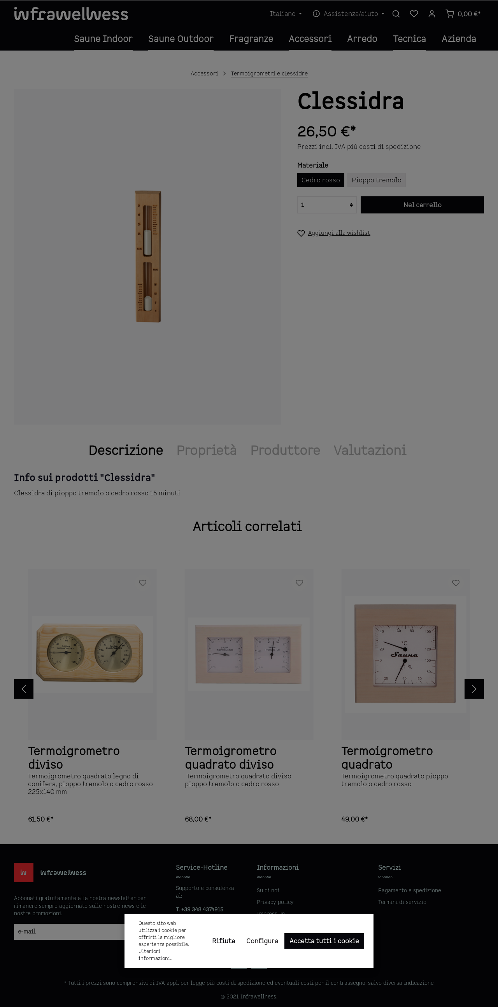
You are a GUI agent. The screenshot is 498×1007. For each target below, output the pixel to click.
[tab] (126, 450)
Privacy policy (275, 902)
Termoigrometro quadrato (387, 757)
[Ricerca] (396, 13)
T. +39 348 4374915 (199, 909)
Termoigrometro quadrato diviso (230, 757)
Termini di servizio (402, 902)
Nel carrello (422, 205)
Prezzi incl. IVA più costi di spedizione (359, 146)
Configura (262, 941)
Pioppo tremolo (377, 180)
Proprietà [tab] (206, 450)
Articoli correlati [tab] (247, 526)
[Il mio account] (432, 13)
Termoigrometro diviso (73, 757)
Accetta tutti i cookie (324, 941)
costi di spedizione (240, 983)
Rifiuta (223, 941)
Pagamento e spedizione (409, 890)
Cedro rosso (321, 180)
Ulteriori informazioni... (156, 954)
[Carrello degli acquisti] (463, 13)
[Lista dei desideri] (414, 13)
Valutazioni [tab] (369, 450)
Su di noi (268, 890)
